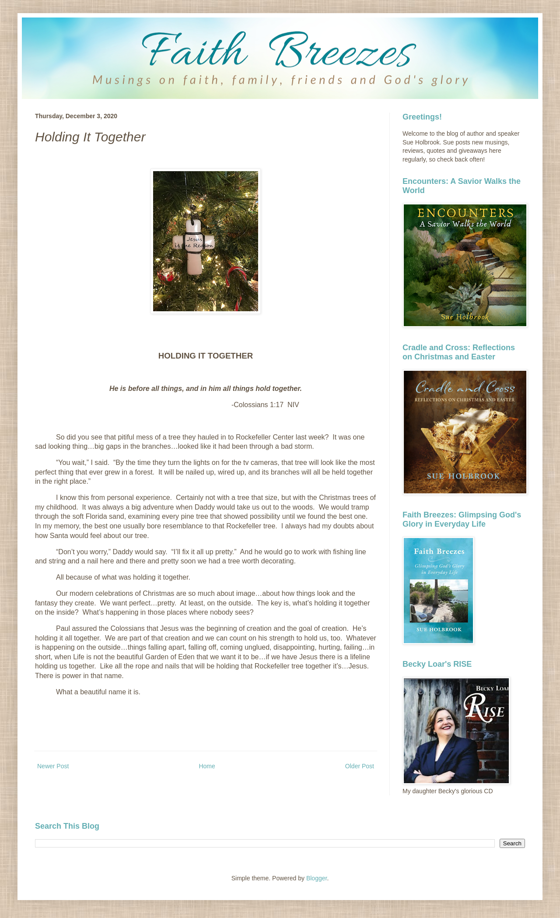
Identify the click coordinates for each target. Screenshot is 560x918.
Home (207, 766)
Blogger (316, 878)
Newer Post (53, 766)
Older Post (359, 766)
